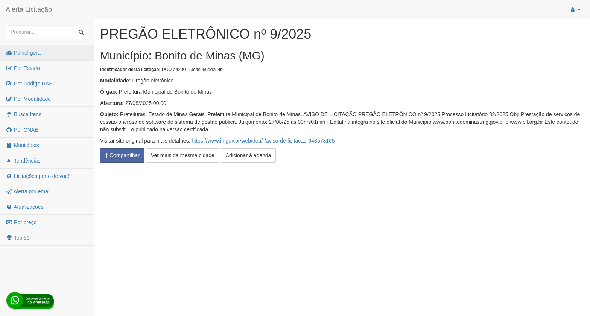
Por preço (21, 222)
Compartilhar (122, 155)
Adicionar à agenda (248, 155)
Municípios (22, 145)
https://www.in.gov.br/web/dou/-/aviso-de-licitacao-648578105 (263, 141)
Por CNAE (22, 130)
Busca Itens (23, 114)
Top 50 (18, 238)
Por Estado (23, 68)
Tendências (23, 161)
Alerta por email (28, 191)
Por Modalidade (28, 99)
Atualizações (25, 207)
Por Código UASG (31, 84)
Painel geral (24, 53)
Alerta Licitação (29, 9)
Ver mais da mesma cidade (182, 155)
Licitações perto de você (38, 176)
